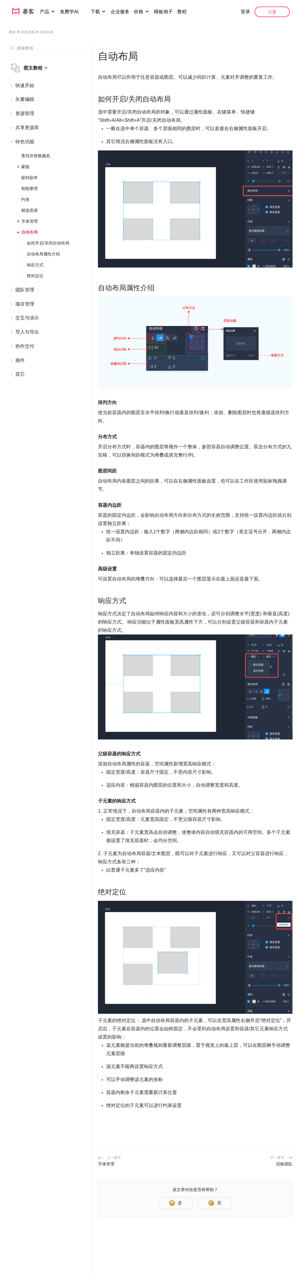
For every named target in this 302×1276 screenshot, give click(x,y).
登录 (245, 11)
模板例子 (163, 11)
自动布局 (29, 232)
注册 (272, 11)
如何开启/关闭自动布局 (48, 243)
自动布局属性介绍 (43, 254)
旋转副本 (29, 177)
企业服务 (120, 11)
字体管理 (29, 221)
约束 (25, 199)
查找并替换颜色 (35, 155)
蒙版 (25, 166)
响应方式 (35, 265)
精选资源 (29, 210)
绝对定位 (35, 275)
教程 (182, 11)
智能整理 (29, 188)
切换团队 (284, 1164)
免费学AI (70, 11)
